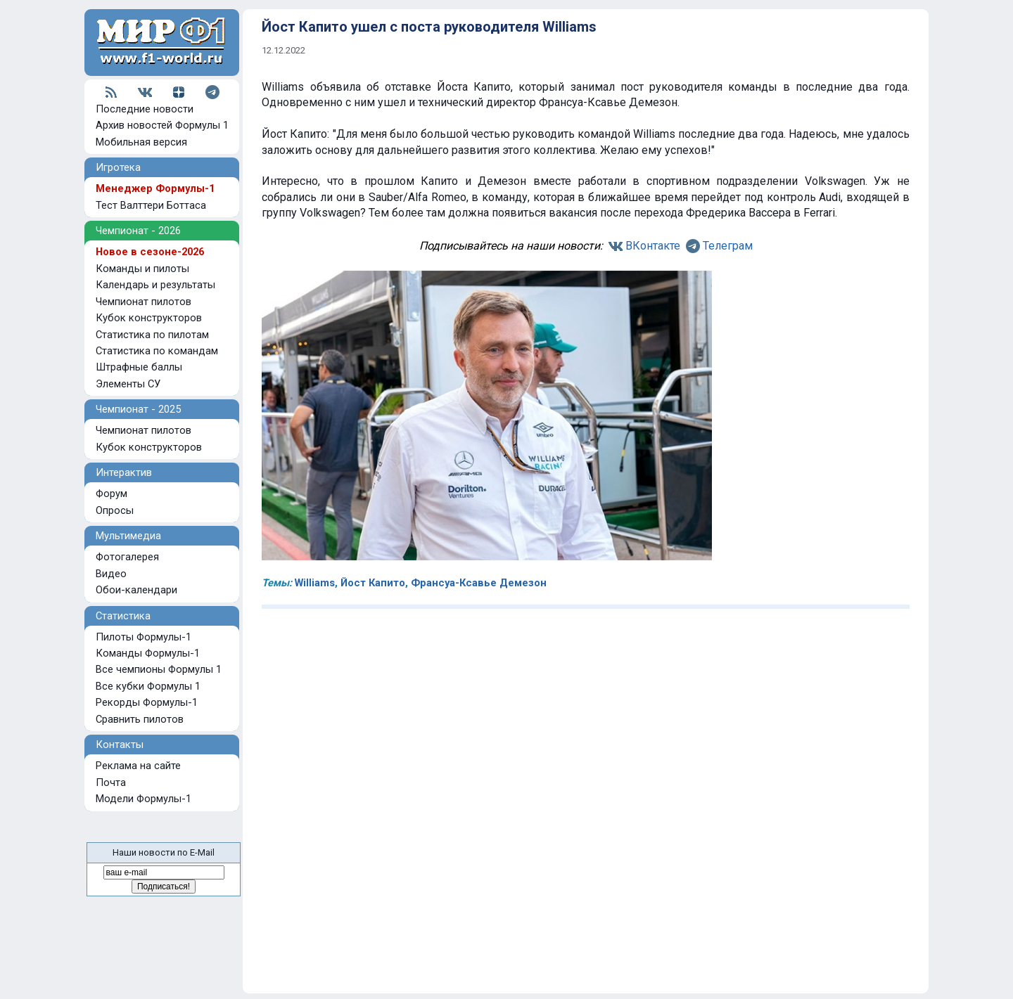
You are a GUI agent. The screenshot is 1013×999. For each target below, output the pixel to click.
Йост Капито (372, 582)
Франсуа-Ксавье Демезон (479, 582)
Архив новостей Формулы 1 (162, 125)
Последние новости (144, 109)
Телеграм (728, 245)
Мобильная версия (141, 142)
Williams (315, 582)
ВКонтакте (652, 245)
